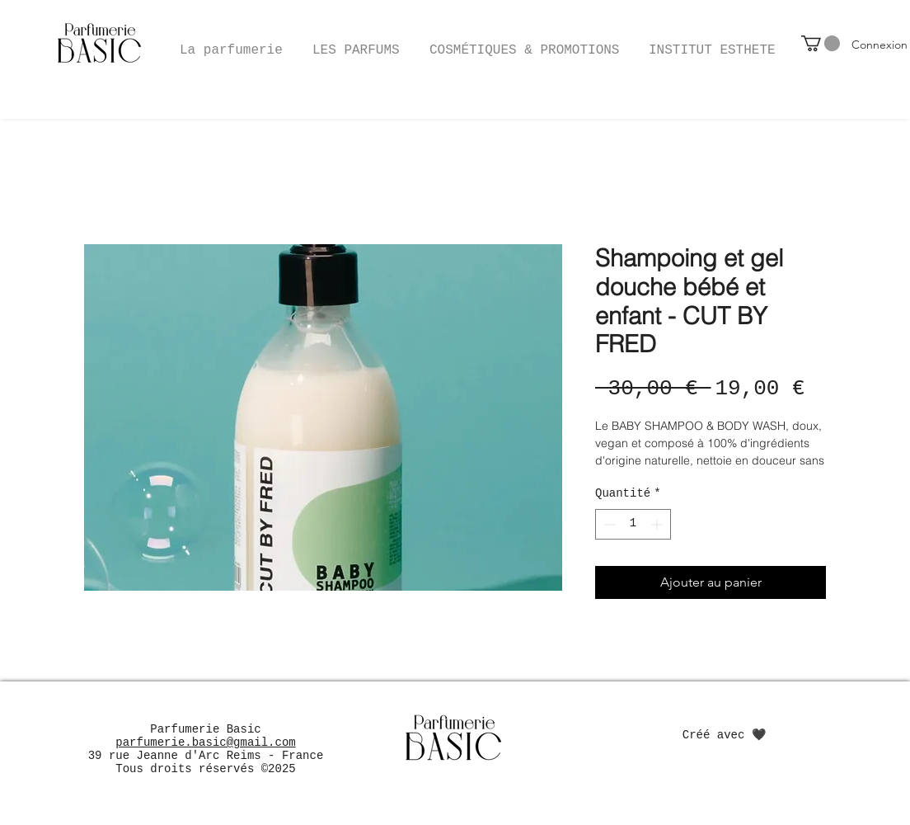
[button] (524, 43)
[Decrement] (608, 524)
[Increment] (658, 524)
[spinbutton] (633, 524)
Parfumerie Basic (205, 729)
